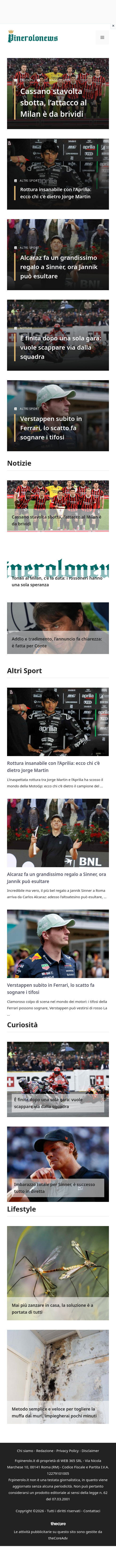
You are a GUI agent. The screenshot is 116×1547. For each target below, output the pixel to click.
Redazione (44, 1450)
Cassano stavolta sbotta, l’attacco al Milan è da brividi (53, 102)
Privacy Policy (67, 1450)
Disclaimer (90, 1450)
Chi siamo (25, 1450)
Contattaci (91, 1510)
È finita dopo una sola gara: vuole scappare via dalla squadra (60, 347)
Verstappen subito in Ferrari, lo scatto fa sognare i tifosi (51, 427)
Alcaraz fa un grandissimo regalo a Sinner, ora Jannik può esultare (59, 266)
